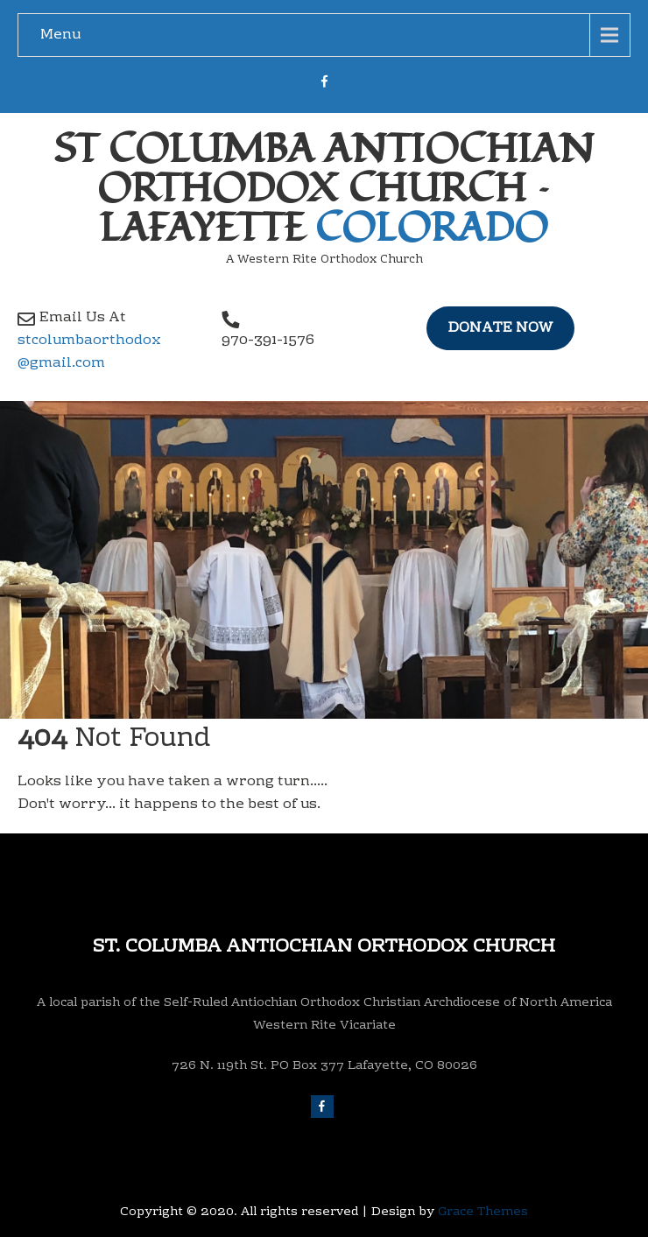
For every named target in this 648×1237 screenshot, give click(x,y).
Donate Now (500, 328)
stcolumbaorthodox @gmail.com (89, 352)
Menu (60, 35)
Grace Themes (483, 1212)
